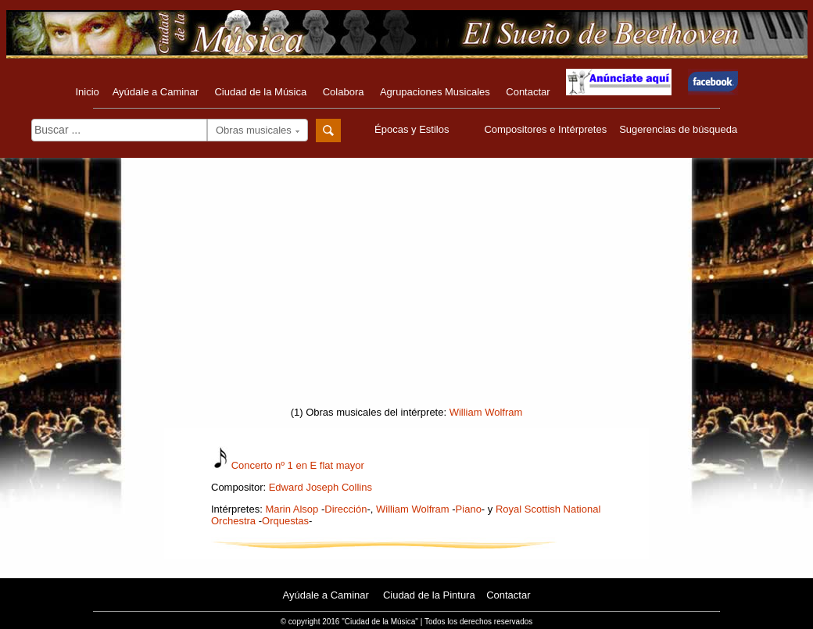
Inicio (86, 92)
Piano (469, 509)
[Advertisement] (407, 286)
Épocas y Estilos (413, 129)
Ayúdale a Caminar (156, 92)
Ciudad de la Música (260, 92)
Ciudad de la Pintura (429, 595)
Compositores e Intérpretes (545, 129)
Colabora (343, 92)
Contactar (528, 92)
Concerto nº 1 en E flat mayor (297, 465)
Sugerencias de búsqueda (678, 129)
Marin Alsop (291, 509)
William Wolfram (486, 412)
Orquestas (285, 521)
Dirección (345, 509)
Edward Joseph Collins (320, 487)
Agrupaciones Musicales (435, 92)
